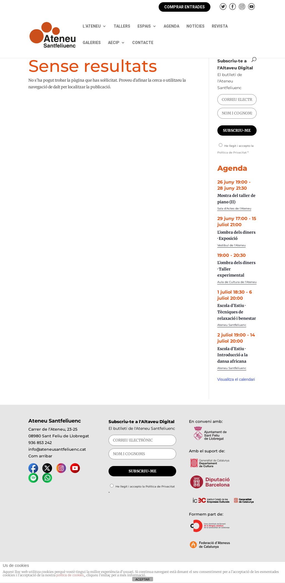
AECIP (113, 43)
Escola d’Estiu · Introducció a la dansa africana (232, 355)
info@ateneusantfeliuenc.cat (57, 449)
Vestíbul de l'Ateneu (231, 245)
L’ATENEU (92, 26)
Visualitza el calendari (236, 379)
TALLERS (122, 26)
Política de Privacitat (232, 152)
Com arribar (40, 455)
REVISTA (220, 26)
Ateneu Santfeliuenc (231, 325)
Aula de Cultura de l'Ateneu (237, 282)
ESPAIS (144, 26)
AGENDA (171, 26)
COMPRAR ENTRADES (184, 7)
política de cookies (70, 575)
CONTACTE (142, 43)
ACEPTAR (142, 579)
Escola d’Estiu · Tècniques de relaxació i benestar (236, 312)
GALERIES (92, 43)
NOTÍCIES (195, 26)
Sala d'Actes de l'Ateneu (234, 208)
